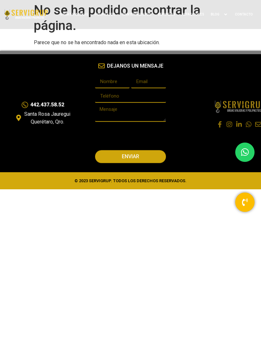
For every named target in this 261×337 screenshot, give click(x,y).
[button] (245, 152)
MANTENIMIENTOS (136, 14)
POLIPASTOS (105, 14)
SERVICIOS (166, 14)
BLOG (219, 14)
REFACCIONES (193, 14)
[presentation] (144, 132)
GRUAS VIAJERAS (74, 14)
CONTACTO (244, 14)
